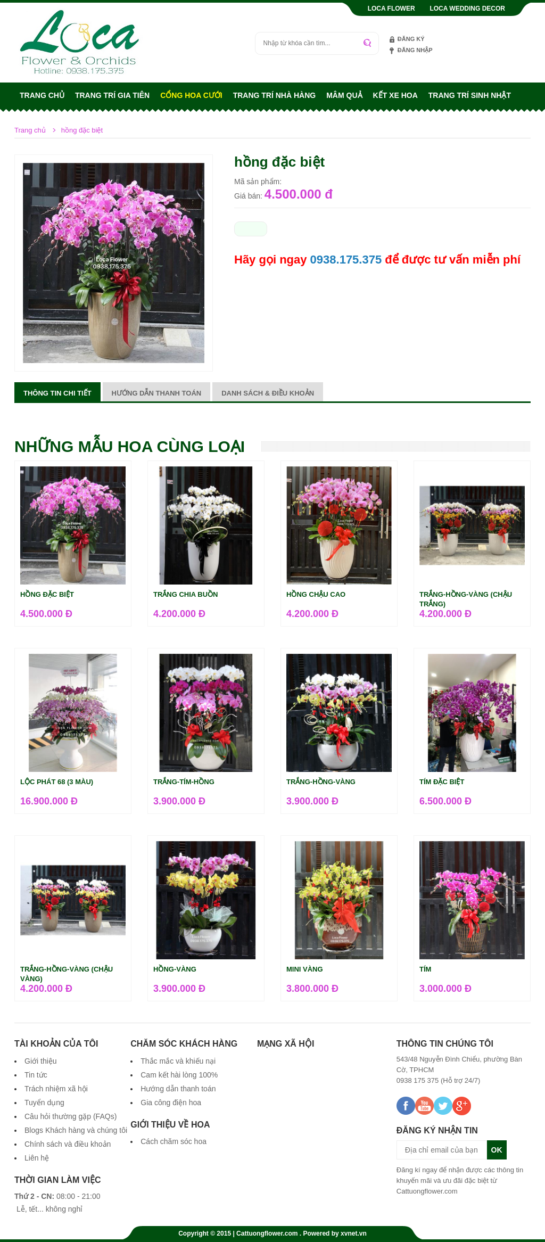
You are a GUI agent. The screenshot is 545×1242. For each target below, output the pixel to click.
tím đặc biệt (441, 782)
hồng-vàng (174, 969)
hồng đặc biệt (47, 594)
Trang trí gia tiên (112, 95)
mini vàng (304, 969)
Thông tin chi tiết (57, 393)
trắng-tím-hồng (183, 782)
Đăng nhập (415, 50)
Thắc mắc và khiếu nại (178, 1061)
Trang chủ (42, 95)
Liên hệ (36, 1158)
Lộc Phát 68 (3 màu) (56, 782)
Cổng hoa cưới (191, 95)
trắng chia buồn (185, 594)
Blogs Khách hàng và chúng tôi (75, 1130)
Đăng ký (411, 39)
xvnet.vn (354, 1233)
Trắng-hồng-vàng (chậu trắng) (465, 599)
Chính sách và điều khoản (67, 1144)
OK (496, 1150)
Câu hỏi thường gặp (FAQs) (70, 1116)
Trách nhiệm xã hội (56, 1088)
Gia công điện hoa (171, 1102)
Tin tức (35, 1075)
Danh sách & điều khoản (267, 393)
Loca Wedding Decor (467, 8)
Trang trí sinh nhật (469, 95)
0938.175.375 (346, 259)
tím (425, 969)
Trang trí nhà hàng (274, 95)
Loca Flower (391, 8)
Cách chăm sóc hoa (174, 1141)
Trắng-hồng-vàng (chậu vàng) (66, 974)
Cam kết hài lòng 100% (179, 1075)
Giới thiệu (40, 1061)
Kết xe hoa (395, 95)
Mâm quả (344, 95)
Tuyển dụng (44, 1102)
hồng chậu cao (315, 594)
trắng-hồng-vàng (321, 782)
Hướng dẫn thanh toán (157, 393)
